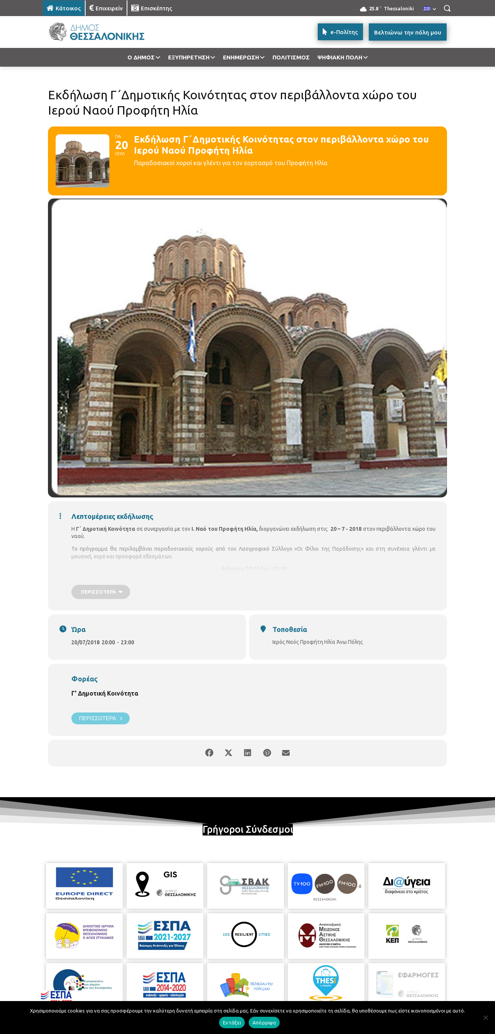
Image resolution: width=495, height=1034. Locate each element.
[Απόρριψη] (485, 1017)
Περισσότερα (100, 718)
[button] (447, 8)
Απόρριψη (264, 1022)
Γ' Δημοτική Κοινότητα (104, 693)
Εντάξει (232, 1022)
